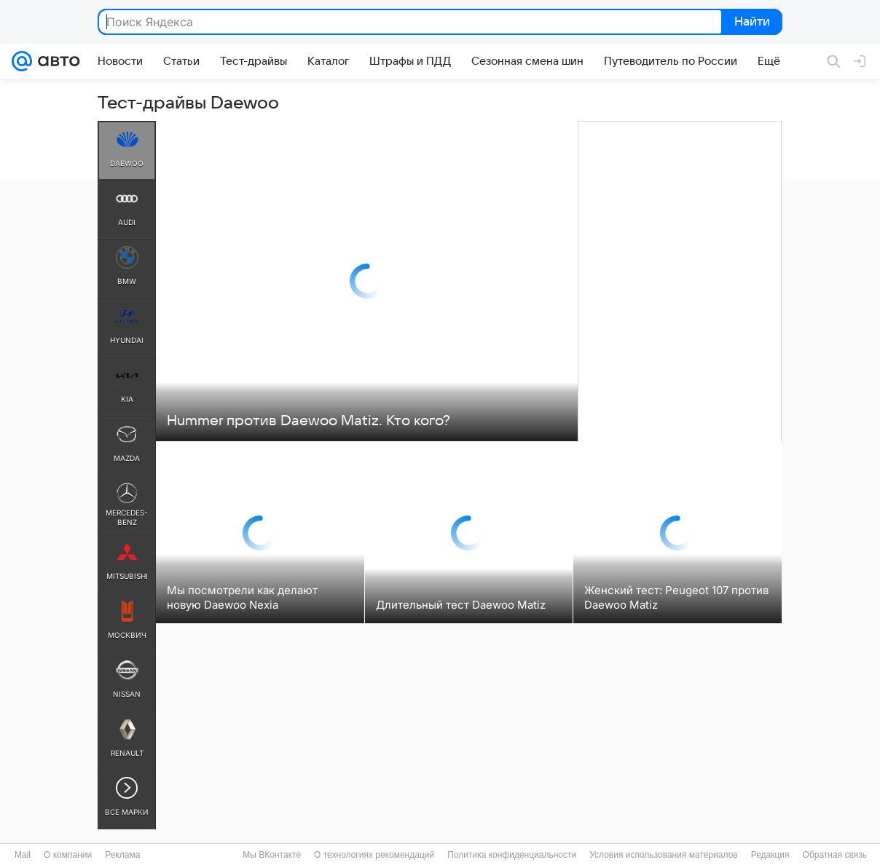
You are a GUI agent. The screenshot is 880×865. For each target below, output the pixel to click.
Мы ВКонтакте (272, 855)
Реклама (122, 855)
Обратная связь (835, 855)
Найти (751, 22)
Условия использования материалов (663, 855)
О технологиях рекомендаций (374, 855)
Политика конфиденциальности (511, 855)
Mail (23, 855)
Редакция (770, 855)
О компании (68, 855)
